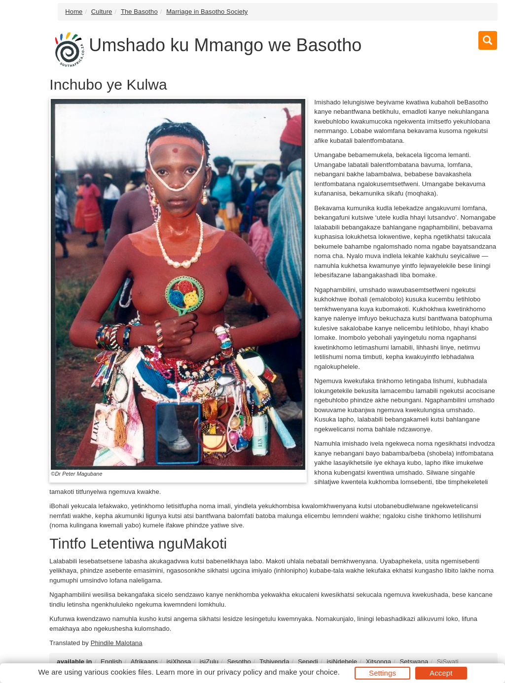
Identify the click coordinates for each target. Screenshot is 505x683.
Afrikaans (144, 661)
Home (73, 11)
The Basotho (139, 11)
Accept (441, 673)
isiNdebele (341, 661)
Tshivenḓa (274, 661)
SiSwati (448, 661)
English (111, 661)
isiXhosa (178, 661)
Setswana (413, 661)
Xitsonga (378, 661)
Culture (101, 11)
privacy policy (239, 672)
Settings (382, 673)
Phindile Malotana (117, 643)
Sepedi (308, 661)
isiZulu (209, 661)
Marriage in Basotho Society (207, 11)
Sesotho (239, 661)
